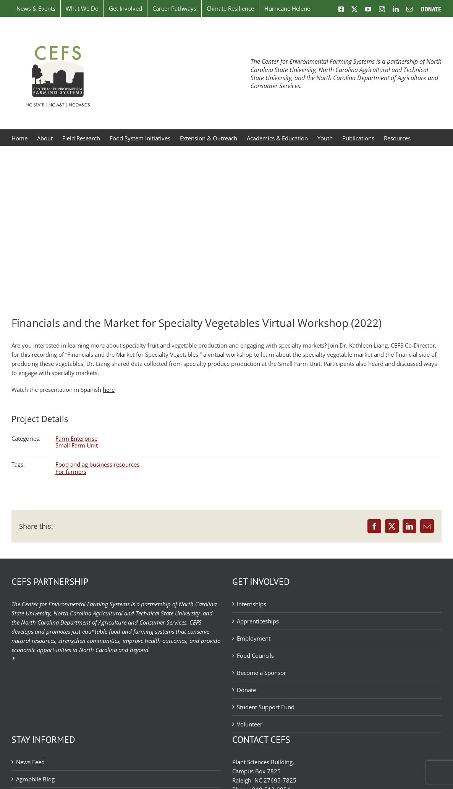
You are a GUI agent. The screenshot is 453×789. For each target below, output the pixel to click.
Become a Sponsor (261, 672)
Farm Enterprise (76, 438)
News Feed (30, 762)
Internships (251, 604)
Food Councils (255, 655)
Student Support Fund (265, 707)
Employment (253, 638)
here (109, 389)
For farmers (70, 471)
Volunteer (249, 724)
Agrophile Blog (35, 779)
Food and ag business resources (97, 464)
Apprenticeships (258, 621)
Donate (246, 690)
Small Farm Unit (76, 445)
